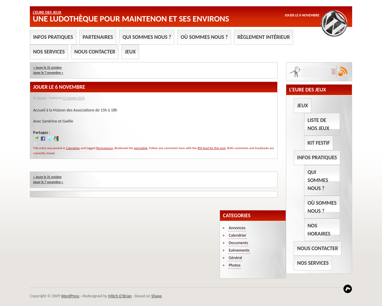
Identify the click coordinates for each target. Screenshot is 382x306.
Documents (238, 242)
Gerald (41, 98)
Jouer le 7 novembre (48, 73)
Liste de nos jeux (318, 124)
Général (235, 257)
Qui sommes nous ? (146, 37)
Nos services (49, 51)
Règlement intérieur (263, 37)
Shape (156, 296)
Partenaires (98, 37)
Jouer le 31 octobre (47, 68)
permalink (140, 148)
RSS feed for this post (212, 148)
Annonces (237, 227)
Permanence (104, 148)
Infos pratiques (53, 37)
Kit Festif (318, 143)
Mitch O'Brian (119, 296)
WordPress (70, 296)
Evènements (239, 250)
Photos (234, 265)
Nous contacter (94, 51)
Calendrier (73, 148)
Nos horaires (318, 229)
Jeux (130, 51)
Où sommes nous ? (204, 37)
